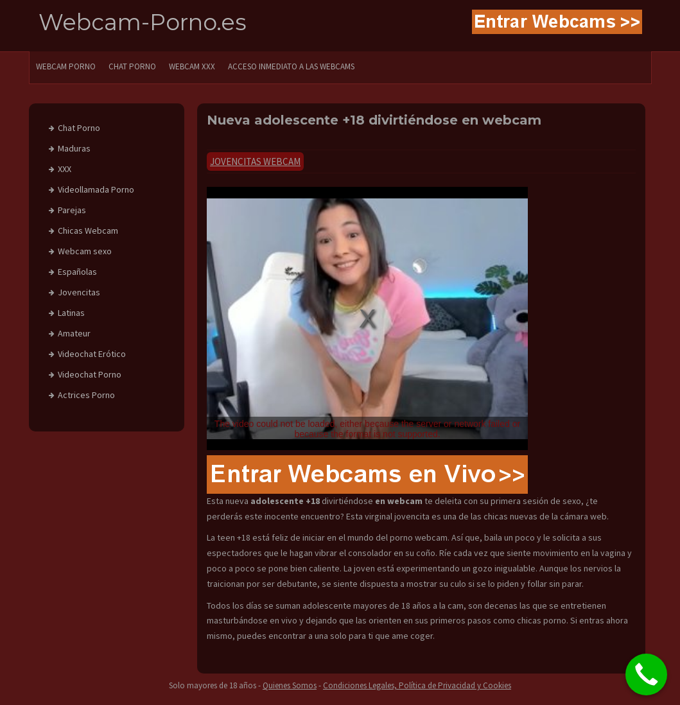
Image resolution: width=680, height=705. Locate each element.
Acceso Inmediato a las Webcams (291, 66)
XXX (64, 169)
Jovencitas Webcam (255, 161)
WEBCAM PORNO (66, 66)
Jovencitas (79, 292)
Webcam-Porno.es (143, 22)
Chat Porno (79, 128)
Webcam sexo (85, 251)
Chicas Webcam (88, 230)
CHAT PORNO (132, 66)
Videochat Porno (89, 374)
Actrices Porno (86, 395)
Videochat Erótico (92, 354)
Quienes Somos (290, 685)
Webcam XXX (192, 66)
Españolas (77, 271)
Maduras (74, 148)
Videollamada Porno (96, 189)
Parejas (72, 210)
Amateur (74, 333)
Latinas (71, 312)
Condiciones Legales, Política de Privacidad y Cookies (417, 685)
